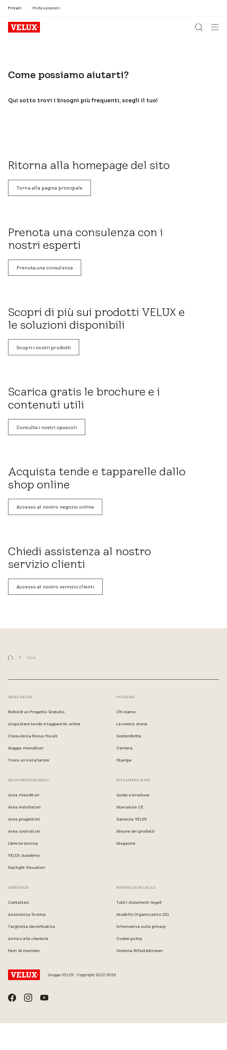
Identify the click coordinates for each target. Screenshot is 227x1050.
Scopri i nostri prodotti (43, 348)
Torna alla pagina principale (49, 188)
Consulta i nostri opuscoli (46, 427)
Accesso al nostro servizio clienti (55, 587)
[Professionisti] (46, 8)
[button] (10, 657)
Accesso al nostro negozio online (55, 507)
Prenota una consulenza (44, 268)
